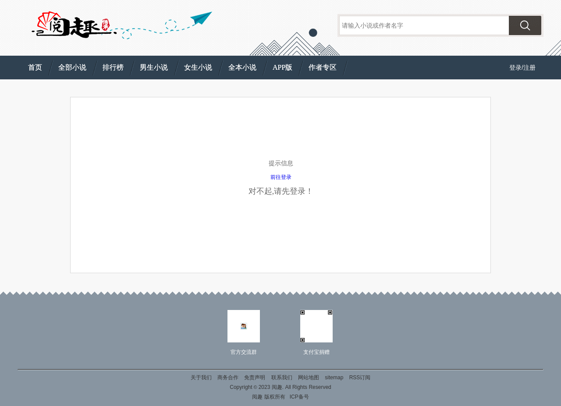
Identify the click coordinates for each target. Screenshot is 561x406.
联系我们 (281, 377)
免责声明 (254, 377)
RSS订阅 (360, 377)
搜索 (525, 25)
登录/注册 (522, 67)
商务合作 (227, 377)
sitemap (334, 377)
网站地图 (308, 377)
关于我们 (201, 377)
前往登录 (280, 177)
